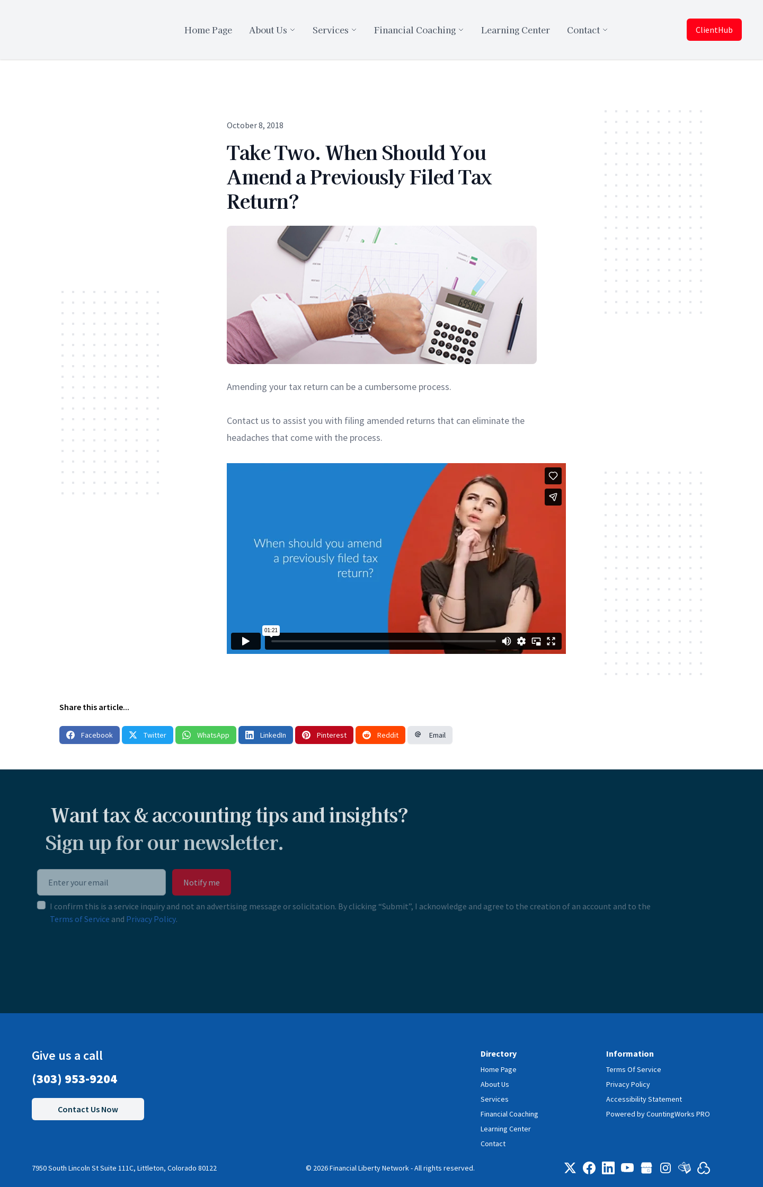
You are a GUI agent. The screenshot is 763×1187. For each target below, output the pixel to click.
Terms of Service (55, 919)
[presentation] (93, 958)
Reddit (380, 735)
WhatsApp (205, 735)
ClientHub (714, 29)
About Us (495, 1084)
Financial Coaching (509, 1114)
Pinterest (324, 735)
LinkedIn (265, 735)
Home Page (499, 1069)
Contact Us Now (88, 1109)
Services (495, 1099)
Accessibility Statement (644, 1099)
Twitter (147, 735)
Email (430, 735)
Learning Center (506, 1128)
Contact (493, 1143)
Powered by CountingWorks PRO (658, 1114)
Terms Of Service (633, 1069)
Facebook (89, 735)
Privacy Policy (127, 919)
